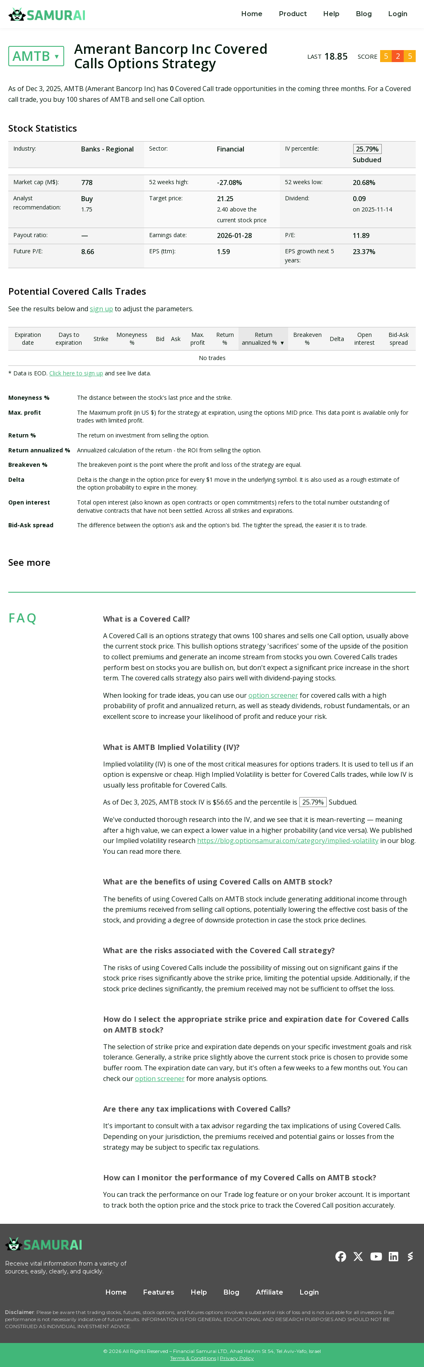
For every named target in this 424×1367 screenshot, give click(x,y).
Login (397, 14)
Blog (364, 14)
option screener (273, 695)
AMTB (31, 56)
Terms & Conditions (193, 1358)
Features (158, 1292)
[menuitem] (252, 14)
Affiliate (269, 1292)
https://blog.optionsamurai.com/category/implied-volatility (287, 840)
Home (252, 14)
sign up (101, 308)
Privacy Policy (237, 1358)
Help (331, 14)
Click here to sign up (76, 373)
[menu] (324, 14)
